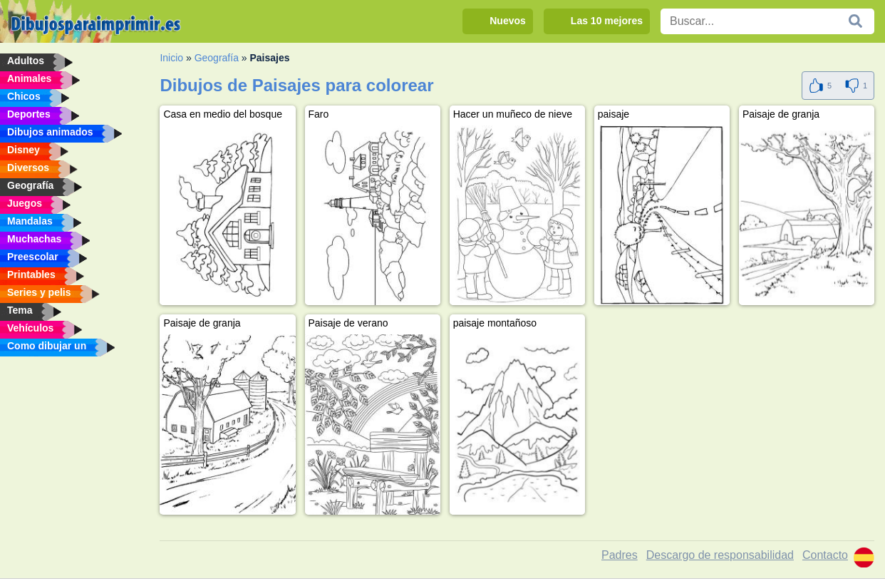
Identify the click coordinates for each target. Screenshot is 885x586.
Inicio (171, 57)
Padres (619, 555)
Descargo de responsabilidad (720, 555)
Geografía (217, 57)
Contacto (825, 555)
